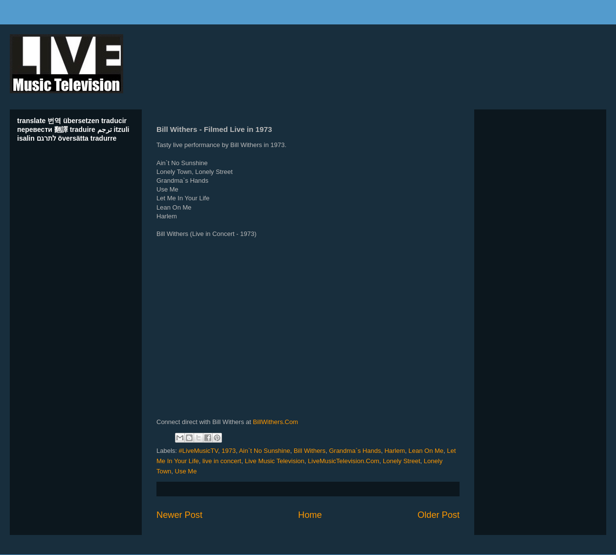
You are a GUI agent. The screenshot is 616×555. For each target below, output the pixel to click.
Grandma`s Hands (355, 450)
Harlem (394, 450)
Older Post (439, 515)
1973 (228, 450)
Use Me (186, 471)
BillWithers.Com (275, 422)
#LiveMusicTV (198, 450)
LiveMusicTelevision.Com (343, 461)
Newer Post (179, 515)
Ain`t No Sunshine (264, 450)
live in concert (221, 461)
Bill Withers (310, 450)
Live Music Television (275, 461)
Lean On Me (426, 450)
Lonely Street (401, 461)
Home (310, 515)
